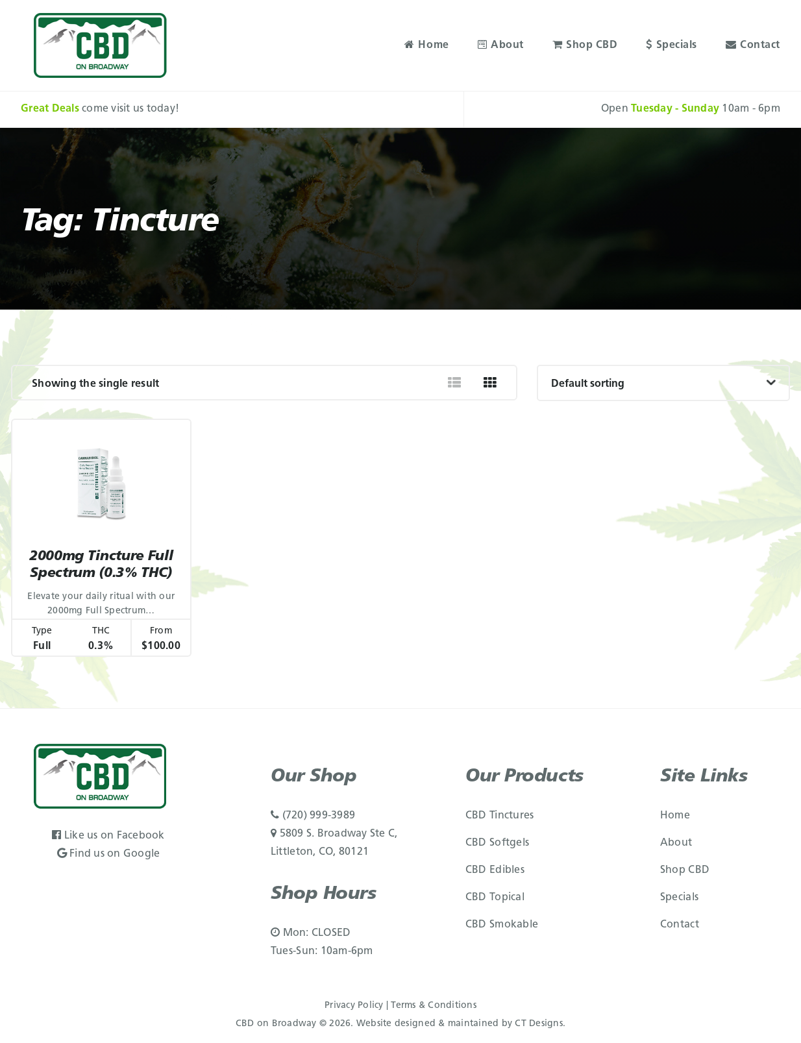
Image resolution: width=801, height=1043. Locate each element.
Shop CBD (585, 45)
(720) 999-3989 (313, 816)
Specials (671, 45)
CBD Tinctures (499, 816)
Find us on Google (108, 854)
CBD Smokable (501, 925)
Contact (753, 45)
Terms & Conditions (433, 1006)
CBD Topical (494, 897)
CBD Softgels (497, 843)
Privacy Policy (354, 1006)
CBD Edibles (494, 870)
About (501, 45)
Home (426, 45)
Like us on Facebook (108, 836)
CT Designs (539, 1024)
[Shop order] (663, 383)
